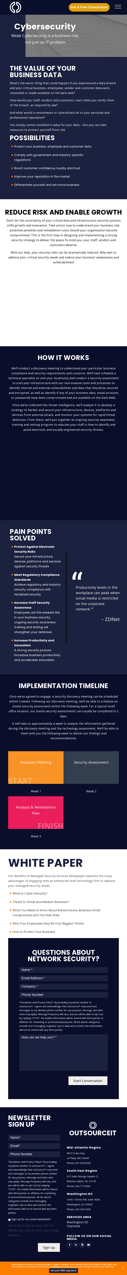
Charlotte (73, 1226)
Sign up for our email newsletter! (31, 1219)
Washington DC (77, 1222)
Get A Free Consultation (89, 7)
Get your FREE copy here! (63, 1270)
